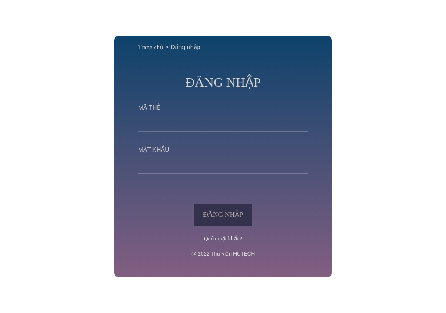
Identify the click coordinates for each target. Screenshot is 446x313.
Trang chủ (151, 47)
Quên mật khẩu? (223, 238)
